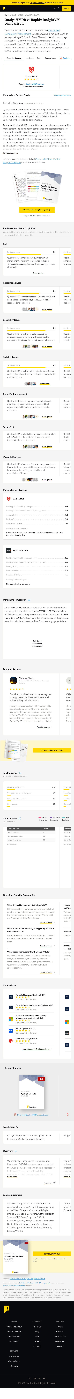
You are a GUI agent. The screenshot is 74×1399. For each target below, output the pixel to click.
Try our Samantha (37, 3)
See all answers (46, 922)
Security (59, 1346)
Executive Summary (14, 58)
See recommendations (52, 750)
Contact (37, 1346)
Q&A (39, 58)
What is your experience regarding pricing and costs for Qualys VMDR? (30, 930)
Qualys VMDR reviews (35, 84)
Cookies (59, 1331)
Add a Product (14, 1336)
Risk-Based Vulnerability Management (34, 1283)
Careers (37, 1341)
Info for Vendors (14, 1331)
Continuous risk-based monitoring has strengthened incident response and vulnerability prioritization (30, 697)
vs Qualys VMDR (30, 995)
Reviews (29, 58)
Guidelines (60, 1341)
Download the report (62, 95)
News (37, 1336)
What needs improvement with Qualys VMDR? (28, 952)
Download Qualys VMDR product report (33, 1115)
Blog (37, 1331)
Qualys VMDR (31, 76)
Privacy (60, 1326)
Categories (14, 1356)
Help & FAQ (14, 1341)
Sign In (66, 8)
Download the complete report (37, 210)
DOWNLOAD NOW (52, 1254)
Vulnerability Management (14, 1285)
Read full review (43, 727)
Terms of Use (59, 1336)
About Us (37, 1326)
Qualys (47, 1182)
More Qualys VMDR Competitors (36, 1049)
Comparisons (50, 58)
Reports (14, 1366)
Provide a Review (14, 1326)
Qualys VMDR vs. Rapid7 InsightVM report (27, 1278)
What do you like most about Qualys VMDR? (27, 905)
